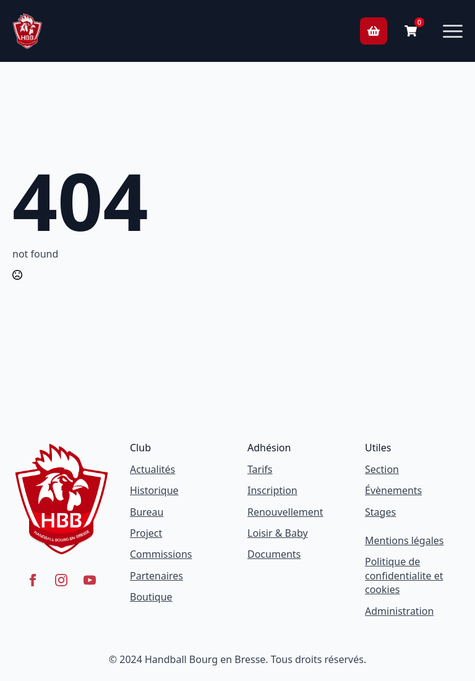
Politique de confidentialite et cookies (404, 575)
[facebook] (33, 580)
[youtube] (90, 580)
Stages (380, 512)
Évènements (393, 490)
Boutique (151, 597)
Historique (154, 490)
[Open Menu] (453, 31)
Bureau (146, 512)
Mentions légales (404, 540)
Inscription (272, 490)
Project (146, 533)
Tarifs (260, 469)
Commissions (161, 554)
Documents (274, 554)
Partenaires (156, 576)
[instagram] (61, 580)
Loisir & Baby (277, 533)
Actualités (152, 469)
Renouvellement (285, 512)
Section (382, 469)
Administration (399, 611)
